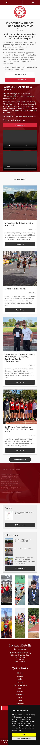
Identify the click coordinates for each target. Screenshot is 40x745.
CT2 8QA (22, 662)
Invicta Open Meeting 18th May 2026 (23, 513)
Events (20, 691)
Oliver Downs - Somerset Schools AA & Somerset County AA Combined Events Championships (25, 560)
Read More (20, 244)
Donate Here (20, 125)
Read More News (20, 460)
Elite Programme (20, 685)
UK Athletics (7, 70)
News (20, 688)
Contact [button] (20, 704)
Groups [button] (20, 682)
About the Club (20, 80)
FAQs (20, 697)
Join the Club (20, 75)
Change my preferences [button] (24, 738)
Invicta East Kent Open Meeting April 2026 (22, 540)
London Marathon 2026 (22, 548)
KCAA (14, 70)
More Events (20, 525)
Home (20, 673)
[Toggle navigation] (33, 2)
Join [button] (20, 679)
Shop (20, 701)
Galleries (20, 694)
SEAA (21, 70)
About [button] (20, 676)
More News (20, 568)
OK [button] (24, 735)
